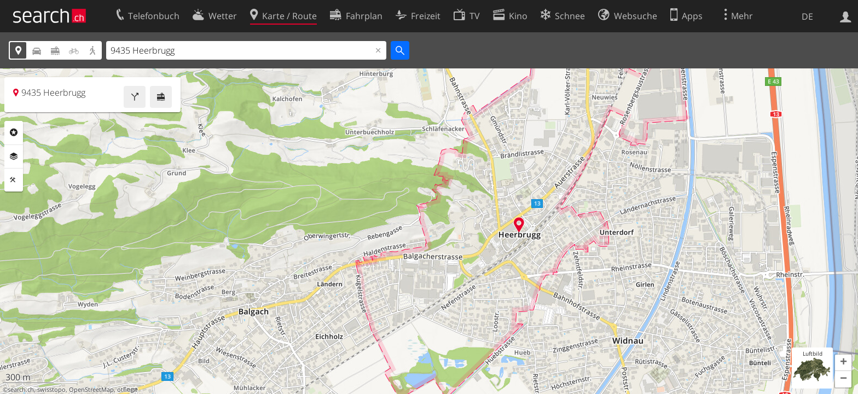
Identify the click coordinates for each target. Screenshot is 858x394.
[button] (843, 363)
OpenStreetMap (91, 389)
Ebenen (13, 156)
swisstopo (51, 389)
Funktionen (13, 180)
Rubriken (13, 132)
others (126, 389)
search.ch (21, 389)
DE (807, 16)
